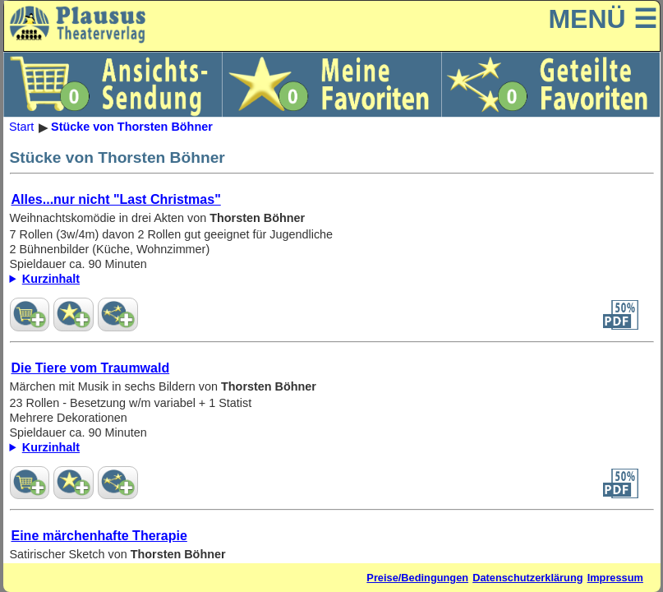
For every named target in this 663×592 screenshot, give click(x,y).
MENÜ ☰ (602, 19)
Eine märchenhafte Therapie (99, 536)
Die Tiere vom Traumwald (91, 368)
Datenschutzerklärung (527, 577)
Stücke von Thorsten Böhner (132, 127)
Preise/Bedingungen (417, 577)
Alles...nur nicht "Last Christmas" (116, 199)
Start (21, 127)
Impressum (615, 577)
